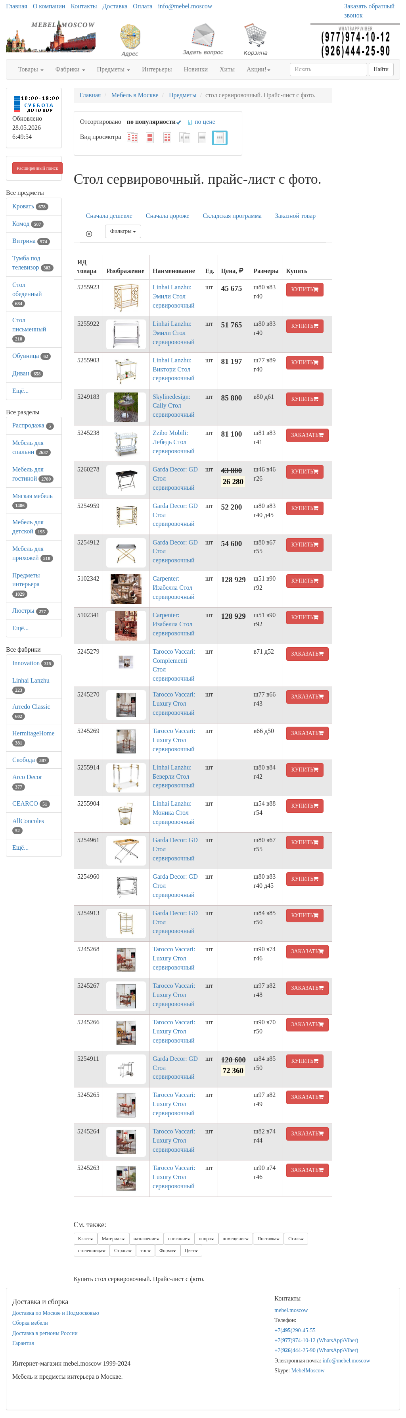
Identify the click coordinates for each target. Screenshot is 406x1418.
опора (206, 1238)
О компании (49, 6)
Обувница (31, 355)
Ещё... (20, 390)
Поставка (268, 1238)
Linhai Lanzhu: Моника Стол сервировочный (173, 812)
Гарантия (23, 1343)
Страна (123, 1250)
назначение (146, 1238)
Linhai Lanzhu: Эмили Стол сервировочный (173, 296)
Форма (167, 1250)
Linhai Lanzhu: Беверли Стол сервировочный (173, 776)
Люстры (30, 610)
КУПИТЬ (305, 289)
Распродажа (33, 425)
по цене (201, 121)
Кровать (30, 206)
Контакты (84, 6)
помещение (236, 1238)
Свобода (30, 759)
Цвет (191, 1250)
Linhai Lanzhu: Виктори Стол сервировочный (173, 369)
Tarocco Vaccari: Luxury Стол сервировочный (174, 703)
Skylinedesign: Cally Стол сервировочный (173, 405)
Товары (31, 69)
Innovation (33, 663)
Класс (85, 1238)
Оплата (142, 6)
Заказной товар (295, 215)
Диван (27, 373)
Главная (16, 6)
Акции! (258, 69)
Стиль (296, 1238)
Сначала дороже (168, 215)
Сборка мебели (30, 1323)
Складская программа (232, 215)
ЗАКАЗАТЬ (307, 435)
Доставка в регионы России (45, 1333)
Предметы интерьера (26, 584)
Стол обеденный (27, 293)
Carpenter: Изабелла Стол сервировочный (173, 587)
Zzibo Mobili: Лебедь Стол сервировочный (173, 441)
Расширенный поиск (37, 168)
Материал (113, 1238)
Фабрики (70, 69)
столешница (91, 1250)
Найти (381, 69)
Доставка (114, 6)
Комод (28, 223)
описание (179, 1238)
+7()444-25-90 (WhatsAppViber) (316, 1350)
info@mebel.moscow (185, 6)
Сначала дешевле (109, 215)
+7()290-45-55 (295, 1330)
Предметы (113, 69)
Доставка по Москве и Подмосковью (55, 1313)
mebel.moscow (291, 1310)
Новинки (196, 69)
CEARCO (31, 803)
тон (145, 1250)
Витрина (31, 240)
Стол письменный (29, 329)
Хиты (227, 69)
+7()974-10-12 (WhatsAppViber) (316, 1340)
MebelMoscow (308, 1371)
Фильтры (123, 231)
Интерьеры (157, 69)
